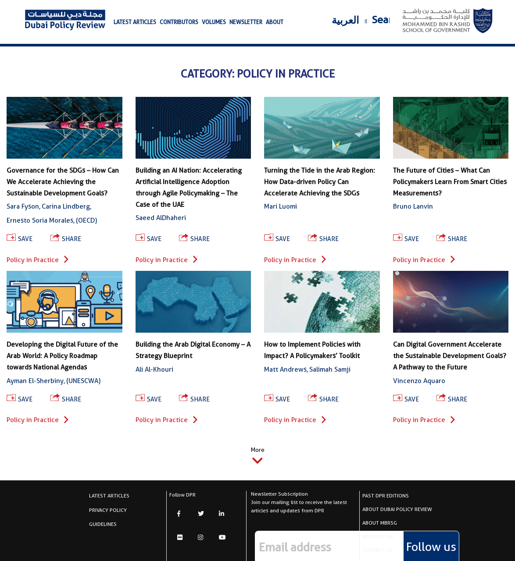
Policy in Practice (37, 260)
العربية (345, 20)
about (274, 21)
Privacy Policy (108, 510)
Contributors (179, 21)
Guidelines (103, 524)
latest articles (135, 21)
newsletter (245, 21)
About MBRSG (379, 522)
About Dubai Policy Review (397, 509)
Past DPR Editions (385, 495)
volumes (214, 21)
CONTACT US (377, 550)
